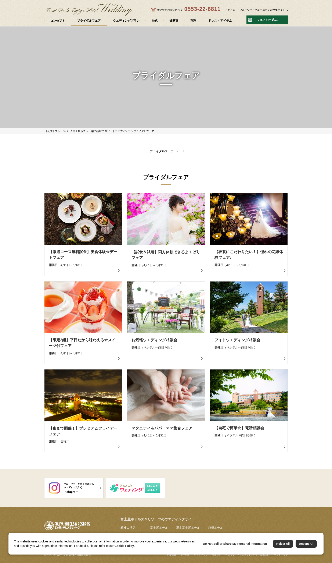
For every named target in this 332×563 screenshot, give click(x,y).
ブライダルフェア (89, 20)
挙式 (155, 20)
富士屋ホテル (159, 527)
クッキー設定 (281, 555)
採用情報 (185, 555)
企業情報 (171, 555)
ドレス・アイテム (220, 20)
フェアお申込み (267, 19)
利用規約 (216, 555)
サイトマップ (201, 555)
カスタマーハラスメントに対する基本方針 (247, 555)
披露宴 (173, 20)
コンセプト (57, 20)
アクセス (230, 9)
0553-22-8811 (202, 9)
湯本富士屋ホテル (188, 527)
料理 (193, 20)
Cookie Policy (124, 546)
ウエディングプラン (126, 20)
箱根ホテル (215, 527)
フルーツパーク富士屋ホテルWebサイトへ (263, 9)
